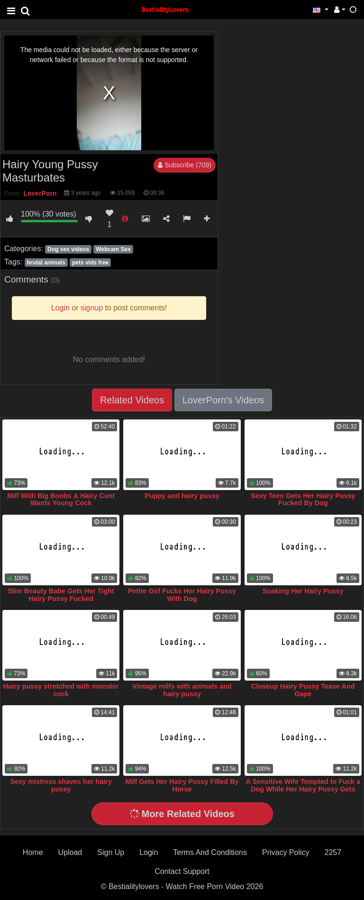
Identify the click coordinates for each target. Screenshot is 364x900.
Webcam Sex (113, 249)
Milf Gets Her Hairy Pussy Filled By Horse (181, 785)
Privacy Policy (285, 852)
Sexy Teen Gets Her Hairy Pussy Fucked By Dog (303, 499)
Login (148, 852)
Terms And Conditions (210, 852)
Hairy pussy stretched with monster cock (61, 690)
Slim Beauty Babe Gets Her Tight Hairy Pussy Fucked (61, 594)
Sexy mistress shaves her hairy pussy (60, 785)
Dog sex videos (68, 249)
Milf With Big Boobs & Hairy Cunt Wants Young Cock (61, 499)
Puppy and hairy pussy (182, 496)
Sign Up (110, 852)
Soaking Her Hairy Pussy (303, 591)
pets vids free (90, 262)
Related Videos (132, 400)
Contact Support (182, 871)
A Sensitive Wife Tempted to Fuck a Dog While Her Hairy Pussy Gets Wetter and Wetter (303, 789)
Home (33, 852)
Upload (70, 852)
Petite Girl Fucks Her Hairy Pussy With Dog (182, 594)
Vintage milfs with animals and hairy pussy (181, 690)
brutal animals (46, 262)
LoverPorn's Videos (223, 400)
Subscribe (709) (184, 165)
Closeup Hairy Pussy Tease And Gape (303, 690)
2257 (333, 852)
